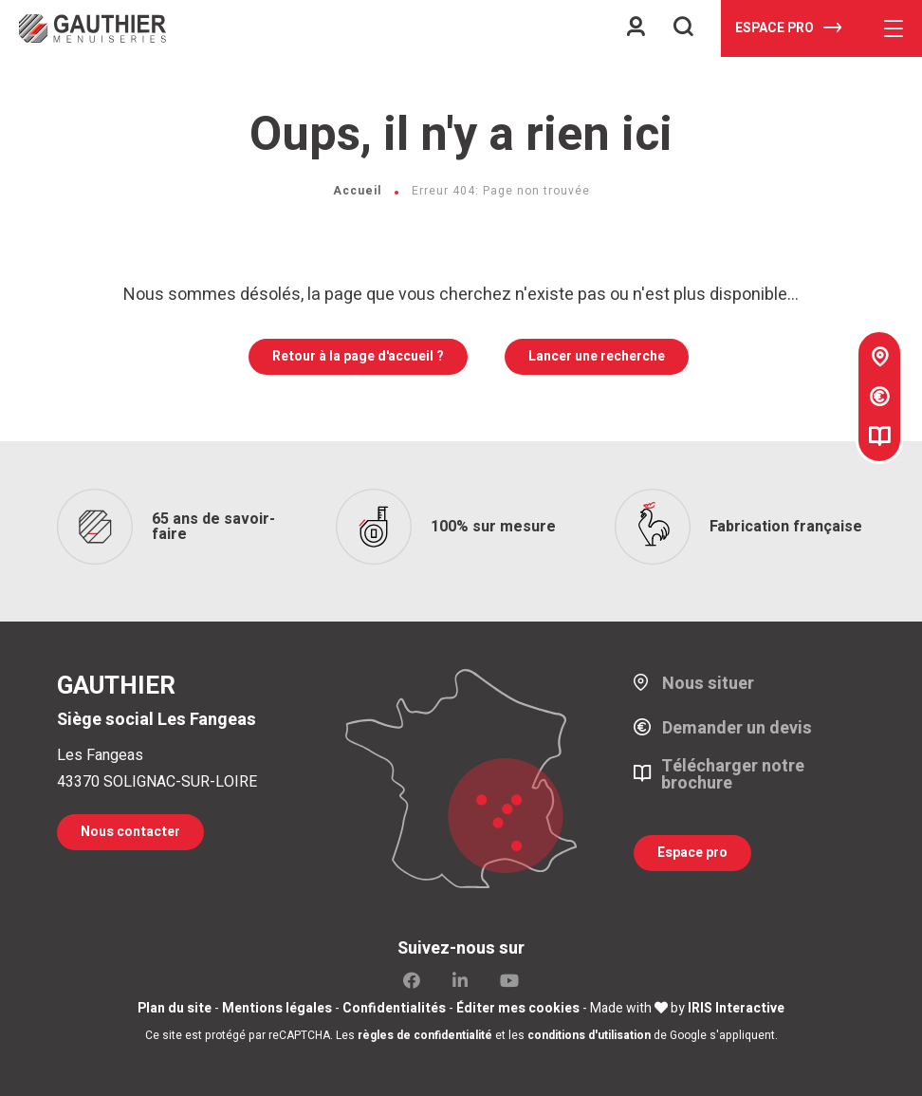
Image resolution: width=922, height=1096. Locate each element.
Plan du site (175, 1008)
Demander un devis (737, 728)
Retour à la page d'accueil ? (358, 356)
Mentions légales (277, 1008)
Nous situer (708, 684)
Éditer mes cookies (518, 1008)
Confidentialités (394, 1008)
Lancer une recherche (596, 356)
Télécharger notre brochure (732, 775)
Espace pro (788, 28)
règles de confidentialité (425, 1035)
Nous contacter (130, 832)
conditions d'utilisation (589, 1035)
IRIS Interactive (736, 1008)
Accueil (357, 190)
